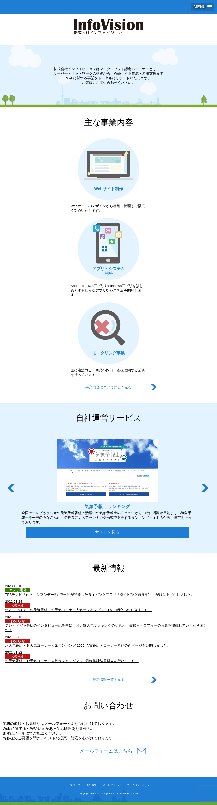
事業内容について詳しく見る (108, 387)
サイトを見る (107, 532)
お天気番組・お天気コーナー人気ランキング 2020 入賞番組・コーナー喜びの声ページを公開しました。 (87, 645)
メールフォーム (111, 785)
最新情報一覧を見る (108, 680)
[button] (202, 7)
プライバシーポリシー (139, 785)
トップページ (72, 785)
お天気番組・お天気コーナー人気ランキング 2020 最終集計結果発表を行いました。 (72, 661)
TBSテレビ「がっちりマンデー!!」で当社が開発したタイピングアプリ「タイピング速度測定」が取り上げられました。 (99, 595)
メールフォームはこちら (106, 751)
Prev (12, 488)
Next (205, 488)
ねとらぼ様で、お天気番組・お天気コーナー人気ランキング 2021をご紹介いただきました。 (78, 610)
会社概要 (91, 785)
